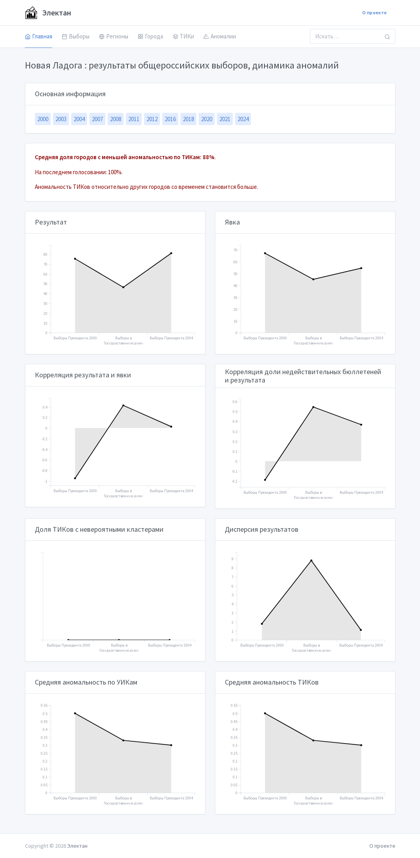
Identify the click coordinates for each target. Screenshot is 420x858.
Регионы (113, 36)
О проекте (374, 12)
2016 (170, 119)
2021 (224, 119)
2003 (61, 119)
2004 (79, 119)
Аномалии (219, 36)
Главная (38, 36)
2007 (97, 119)
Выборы (75, 36)
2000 (42, 119)
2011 (133, 119)
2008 (115, 119)
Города (150, 36)
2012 (152, 119)
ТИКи (183, 36)
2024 (243, 119)
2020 (206, 119)
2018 (188, 119)
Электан (48, 12)
